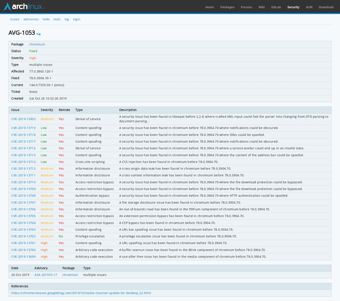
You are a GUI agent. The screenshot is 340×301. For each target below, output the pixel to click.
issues (15, 19)
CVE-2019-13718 (23, 135)
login (77, 19)
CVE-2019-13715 (23, 155)
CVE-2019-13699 (23, 256)
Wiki (262, 7)
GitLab (276, 7)
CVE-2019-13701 (23, 243)
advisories (31, 19)
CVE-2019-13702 (23, 236)
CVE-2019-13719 (23, 128)
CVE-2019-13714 (23, 162)
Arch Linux (23, 6)
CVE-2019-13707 (23, 202)
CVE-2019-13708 (23, 195)
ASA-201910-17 (45, 275)
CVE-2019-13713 (23, 168)
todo (46, 19)
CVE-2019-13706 (23, 209)
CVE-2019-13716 (23, 148)
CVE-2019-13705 (23, 216)
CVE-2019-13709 (23, 189)
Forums (246, 7)
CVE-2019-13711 (23, 175)
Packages (228, 7)
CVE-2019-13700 (23, 250)
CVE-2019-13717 (23, 141)
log (67, 19)
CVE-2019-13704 (23, 223)
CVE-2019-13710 (23, 182)
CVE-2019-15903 (23, 119)
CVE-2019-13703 (23, 229)
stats (57, 19)
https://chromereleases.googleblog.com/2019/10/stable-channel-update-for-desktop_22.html (81, 293)
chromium (37, 44)
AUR (309, 7)
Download (326, 7)
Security (293, 7)
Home (210, 7)
